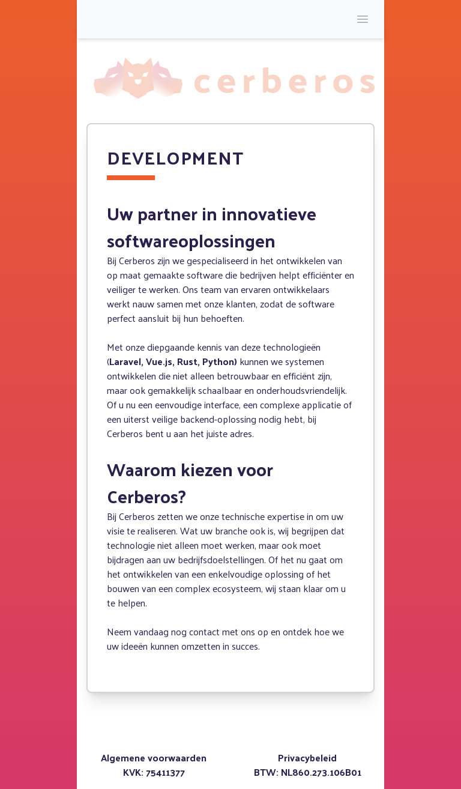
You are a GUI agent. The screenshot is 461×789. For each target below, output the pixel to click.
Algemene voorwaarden (153, 757)
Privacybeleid (307, 757)
